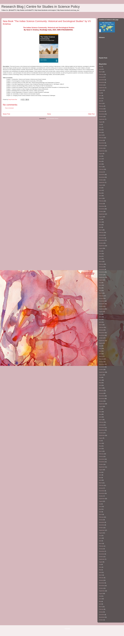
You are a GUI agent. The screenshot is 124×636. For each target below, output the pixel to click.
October (101, 85)
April (100, 69)
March (100, 71)
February (101, 74)
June (100, 95)
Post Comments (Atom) (52, 118)
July (100, 93)
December (101, 79)
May (100, 66)
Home (49, 114)
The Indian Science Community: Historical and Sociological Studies (48, 27)
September (102, 87)
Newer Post (6, 114)
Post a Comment (9, 108)
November (101, 82)
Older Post (91, 114)
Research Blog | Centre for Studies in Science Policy (40, 6)
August (100, 90)
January (101, 77)
